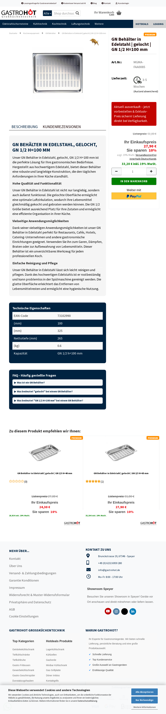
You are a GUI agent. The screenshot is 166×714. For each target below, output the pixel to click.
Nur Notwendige (144, 700)
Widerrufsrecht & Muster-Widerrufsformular (39, 595)
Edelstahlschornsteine (15, 23)
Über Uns (15, 566)
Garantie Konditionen (24, 580)
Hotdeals (142, 24)
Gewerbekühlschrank (23, 670)
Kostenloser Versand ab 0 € (73, 3)
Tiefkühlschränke (21, 654)
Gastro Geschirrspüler (23, 675)
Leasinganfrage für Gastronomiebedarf (38, 3)
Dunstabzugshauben (23, 680)
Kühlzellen (51, 654)
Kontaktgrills (52, 680)
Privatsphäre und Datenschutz (30, 602)
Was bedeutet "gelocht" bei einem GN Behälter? (45, 391)
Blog (94, 3)
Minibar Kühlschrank (56, 665)
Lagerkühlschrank (55, 649)
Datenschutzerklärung (87, 700)
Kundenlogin (122, 3)
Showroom (121, 596)
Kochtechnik (59, 23)
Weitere (99, 23)
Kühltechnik (40, 23)
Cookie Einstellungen (23, 616)
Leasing (158, 24)
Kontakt (106, 3)
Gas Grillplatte (53, 670)
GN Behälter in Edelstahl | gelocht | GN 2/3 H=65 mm (121, 473)
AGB (12, 609)
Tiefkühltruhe (19, 660)
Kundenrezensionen (62, 126)
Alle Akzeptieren (144, 691)
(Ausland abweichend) (145, 91)
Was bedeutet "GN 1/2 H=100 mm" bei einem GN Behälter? (50, 400)
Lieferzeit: (119, 78)
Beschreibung (25, 126)
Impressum (17, 587)
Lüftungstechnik (80, 23)
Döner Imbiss (53, 675)
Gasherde (51, 660)
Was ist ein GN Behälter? (31, 382)
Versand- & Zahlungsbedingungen (32, 573)
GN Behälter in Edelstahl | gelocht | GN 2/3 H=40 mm (44, 473)
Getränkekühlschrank (23, 649)
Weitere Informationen (144, 707)
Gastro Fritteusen (21, 665)
